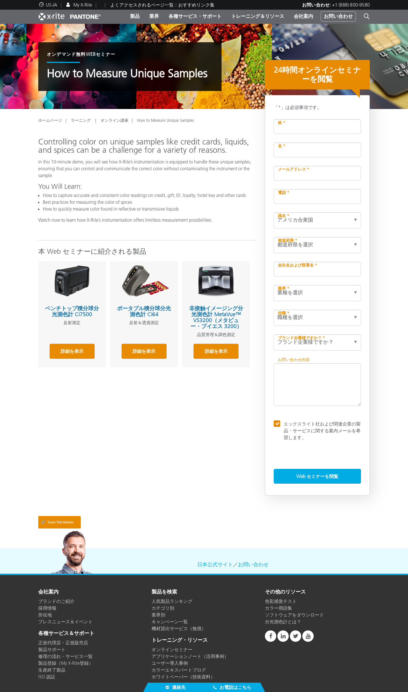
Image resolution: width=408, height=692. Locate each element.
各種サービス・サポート (195, 16)
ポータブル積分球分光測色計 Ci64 (144, 311)
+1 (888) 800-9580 (351, 5)
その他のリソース (285, 592)
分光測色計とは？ (283, 621)
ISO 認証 (46, 677)
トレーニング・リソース (180, 640)
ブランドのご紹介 (56, 601)
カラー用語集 (278, 608)
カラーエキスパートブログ (179, 670)
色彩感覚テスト (281, 601)
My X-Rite (82, 5)
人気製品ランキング (172, 601)
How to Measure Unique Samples (165, 120)
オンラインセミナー (172, 649)
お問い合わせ (338, 16)
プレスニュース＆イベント (65, 621)
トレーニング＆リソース (257, 16)
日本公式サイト (215, 564)
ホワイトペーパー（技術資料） (183, 677)
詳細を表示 (72, 351)
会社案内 (303, 16)
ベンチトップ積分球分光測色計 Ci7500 (72, 311)
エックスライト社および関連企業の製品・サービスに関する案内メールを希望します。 (322, 430)
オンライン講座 (114, 120)
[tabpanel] (204, 66)
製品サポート (51, 649)
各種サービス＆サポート (66, 633)
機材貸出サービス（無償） (179, 628)
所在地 (45, 615)
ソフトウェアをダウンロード (294, 615)
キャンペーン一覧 (170, 621)
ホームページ (50, 120)
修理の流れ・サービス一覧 (65, 656)
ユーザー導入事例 (170, 663)
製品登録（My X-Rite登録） (65, 663)
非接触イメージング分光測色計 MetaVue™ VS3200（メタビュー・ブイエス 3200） (216, 317)
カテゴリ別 (163, 608)
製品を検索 (164, 592)
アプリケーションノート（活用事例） (190, 656)
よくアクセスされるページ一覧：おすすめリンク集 (162, 5)
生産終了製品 (51, 670)
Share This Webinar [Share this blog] (57, 522)
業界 (154, 16)
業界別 (158, 615)
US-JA (51, 5)
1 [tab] (205, 103)
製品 (135, 16)
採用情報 (47, 608)
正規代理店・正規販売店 (63, 642)
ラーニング (81, 120)
